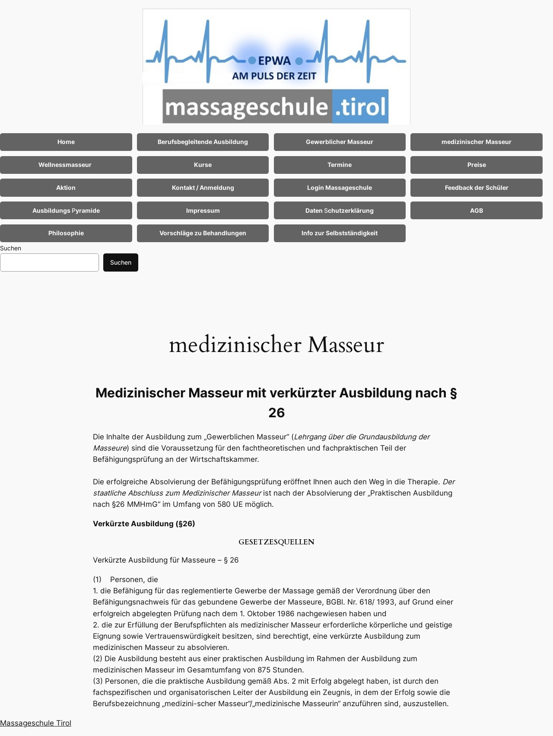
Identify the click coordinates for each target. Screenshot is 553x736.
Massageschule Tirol (35, 723)
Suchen (10, 248)
